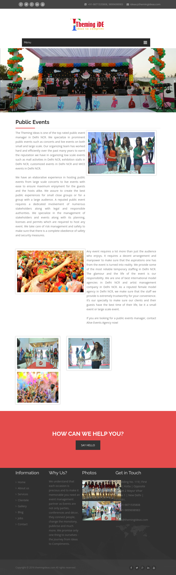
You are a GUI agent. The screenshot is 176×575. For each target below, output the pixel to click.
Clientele (22, 500)
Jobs (19, 518)
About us (22, 488)
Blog (19, 512)
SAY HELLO (88, 445)
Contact (22, 524)
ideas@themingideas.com (143, 4)
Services (22, 494)
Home (20, 482)
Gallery (21, 506)
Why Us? (58, 472)
